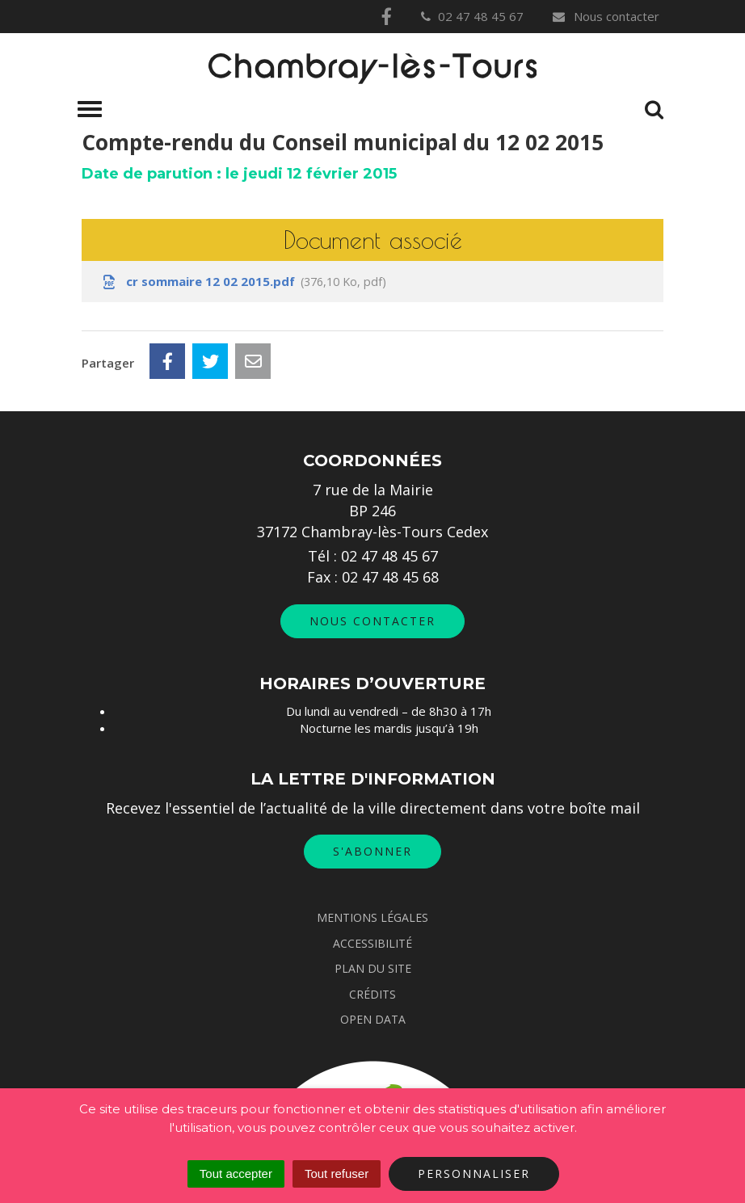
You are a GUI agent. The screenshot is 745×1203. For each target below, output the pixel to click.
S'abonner (372, 851)
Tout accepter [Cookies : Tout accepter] (236, 1173)
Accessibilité (372, 943)
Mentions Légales (372, 917)
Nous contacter (605, 16)
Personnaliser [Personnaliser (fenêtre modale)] (474, 1173)
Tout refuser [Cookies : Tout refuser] (336, 1173)
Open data (373, 1019)
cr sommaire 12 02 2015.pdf (242, 281)
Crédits (372, 994)
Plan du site (373, 968)
